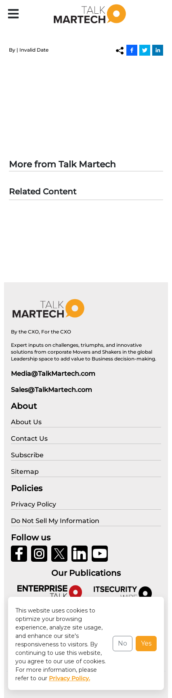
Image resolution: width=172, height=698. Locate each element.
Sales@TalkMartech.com (51, 390)
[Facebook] (131, 50)
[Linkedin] (157, 50)
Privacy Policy (29, 686)
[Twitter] (144, 50)
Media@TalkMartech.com (53, 373)
